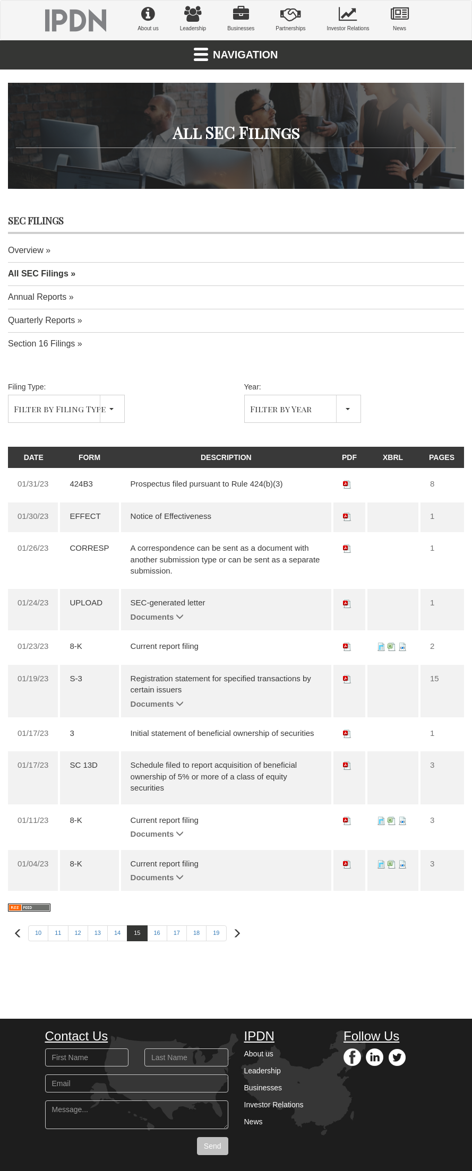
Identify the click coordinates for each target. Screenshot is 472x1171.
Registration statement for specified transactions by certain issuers (221, 684)
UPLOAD (86, 602)
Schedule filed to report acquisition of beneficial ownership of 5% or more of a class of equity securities (214, 776)
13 (98, 933)
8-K (76, 645)
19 (216, 933)
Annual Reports (37, 296)
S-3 (76, 678)
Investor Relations (348, 18)
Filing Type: (27, 387)
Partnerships (290, 18)
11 (58, 933)
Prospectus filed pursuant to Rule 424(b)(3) (207, 483)
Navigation (236, 54)
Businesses (240, 18)
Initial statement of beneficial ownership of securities (222, 733)
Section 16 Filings (41, 343)
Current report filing (165, 645)
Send (212, 1146)
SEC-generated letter (168, 602)
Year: (252, 387)
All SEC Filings (38, 273)
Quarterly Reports (41, 320)
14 (117, 933)
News (400, 18)
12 (78, 933)
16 (157, 933)
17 (177, 933)
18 (196, 933)
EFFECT (85, 516)
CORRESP (89, 547)
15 (137, 933)
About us (148, 18)
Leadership (193, 18)
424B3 (81, 483)
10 (38, 933)
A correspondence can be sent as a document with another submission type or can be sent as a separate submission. (225, 559)
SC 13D (84, 764)
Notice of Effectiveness (171, 516)
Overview (26, 250)
